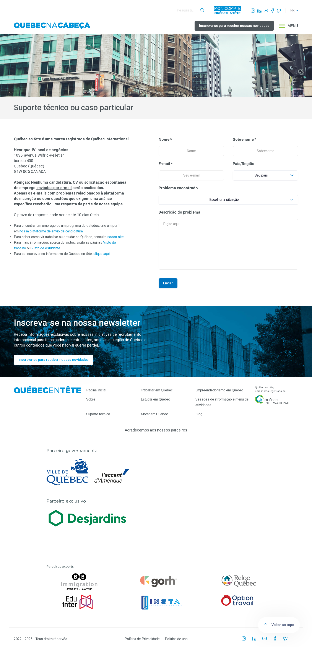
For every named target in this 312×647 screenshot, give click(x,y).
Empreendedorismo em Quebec (219, 390)
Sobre (90, 399)
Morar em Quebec (154, 414)
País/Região (243, 163)
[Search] (187, 10)
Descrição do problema (179, 212)
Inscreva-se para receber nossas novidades (234, 26)
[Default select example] (265, 175)
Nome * (165, 139)
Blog (198, 414)
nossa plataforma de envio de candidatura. (51, 231)
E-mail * (166, 163)
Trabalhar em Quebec (157, 390)
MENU (288, 25)
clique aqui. (101, 254)
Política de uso (176, 639)
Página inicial (96, 390)
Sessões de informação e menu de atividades (222, 402)
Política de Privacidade (142, 639)
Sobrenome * (244, 139)
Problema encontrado (178, 188)
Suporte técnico (98, 414)
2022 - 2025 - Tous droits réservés (40, 639)
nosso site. (115, 237)
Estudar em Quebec (156, 399)
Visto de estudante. (46, 248)
